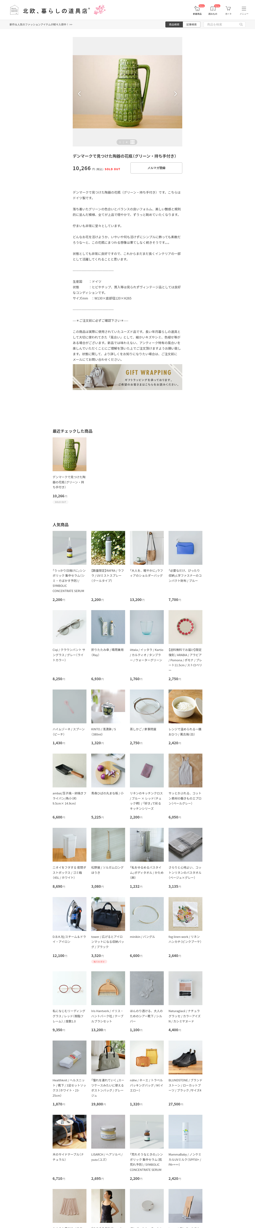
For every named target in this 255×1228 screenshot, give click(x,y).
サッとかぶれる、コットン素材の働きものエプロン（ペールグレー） (185, 798)
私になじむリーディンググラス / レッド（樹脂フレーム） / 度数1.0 (69, 1016)
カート (228, 14)
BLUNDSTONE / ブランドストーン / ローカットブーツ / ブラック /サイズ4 (185, 1085)
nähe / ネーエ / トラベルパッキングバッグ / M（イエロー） (146, 1085)
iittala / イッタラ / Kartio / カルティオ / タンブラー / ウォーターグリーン (146, 655)
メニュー (244, 14)
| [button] (123, 142)
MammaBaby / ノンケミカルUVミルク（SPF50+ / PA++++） (185, 1159)
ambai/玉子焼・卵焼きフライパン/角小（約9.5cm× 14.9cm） (69, 798)
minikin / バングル (142, 936)
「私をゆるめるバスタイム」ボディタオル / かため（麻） (147, 872)
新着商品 (197, 14)
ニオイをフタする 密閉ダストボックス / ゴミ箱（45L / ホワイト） (69, 872)
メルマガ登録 (156, 168)
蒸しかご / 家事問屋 (143, 729)
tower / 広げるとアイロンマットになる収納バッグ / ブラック (107, 941)
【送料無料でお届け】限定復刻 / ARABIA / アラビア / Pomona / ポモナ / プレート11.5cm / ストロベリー (185, 660)
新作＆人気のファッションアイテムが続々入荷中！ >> (41, 24)
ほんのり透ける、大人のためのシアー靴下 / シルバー (146, 1016)
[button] (79, 93)
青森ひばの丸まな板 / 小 (107, 793)
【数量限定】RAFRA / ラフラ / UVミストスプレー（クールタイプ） (107, 575)
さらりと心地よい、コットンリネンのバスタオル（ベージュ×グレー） (185, 872)
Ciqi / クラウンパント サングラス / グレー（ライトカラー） (69, 655)
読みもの (213, 14)
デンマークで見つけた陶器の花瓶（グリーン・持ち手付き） (69, 482)
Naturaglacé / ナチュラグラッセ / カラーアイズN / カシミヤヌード (185, 1016)
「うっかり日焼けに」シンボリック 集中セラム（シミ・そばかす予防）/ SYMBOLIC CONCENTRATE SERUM (69, 580)
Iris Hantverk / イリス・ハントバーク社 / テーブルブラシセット (107, 1016)
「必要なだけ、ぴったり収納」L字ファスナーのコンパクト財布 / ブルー (185, 575)
